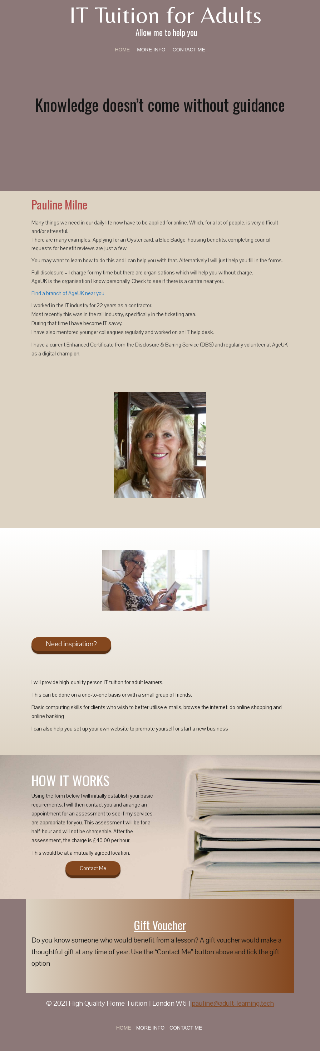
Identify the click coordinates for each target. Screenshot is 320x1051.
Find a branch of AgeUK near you (67, 293)
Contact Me (189, 49)
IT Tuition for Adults (165, 14)
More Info (151, 49)
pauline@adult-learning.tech (233, 1003)
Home (122, 49)
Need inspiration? (71, 644)
